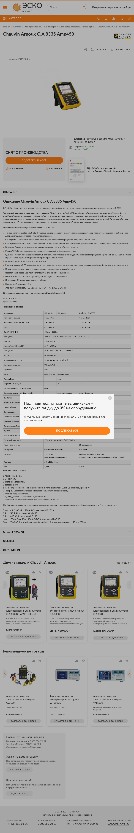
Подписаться (67, 430)
